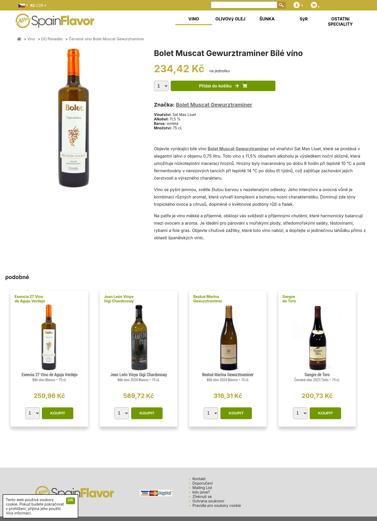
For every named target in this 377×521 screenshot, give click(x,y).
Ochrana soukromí (208, 501)
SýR (304, 18)
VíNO (193, 18)
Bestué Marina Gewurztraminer (207, 298)
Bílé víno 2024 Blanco (133, 380)
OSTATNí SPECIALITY (340, 21)
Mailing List (202, 487)
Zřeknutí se (202, 496)
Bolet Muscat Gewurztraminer (214, 105)
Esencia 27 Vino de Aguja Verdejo (30, 298)
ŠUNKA (267, 18)
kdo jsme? (201, 492)
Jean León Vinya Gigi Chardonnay (119, 298)
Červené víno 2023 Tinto (311, 380)
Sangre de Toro (289, 298)
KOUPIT (57, 413)
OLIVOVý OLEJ (230, 18)
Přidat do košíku (223, 86)
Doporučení (202, 483)
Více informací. (19, 513)
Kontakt (199, 478)
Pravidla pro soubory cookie (216, 505)
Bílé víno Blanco (44, 380)
